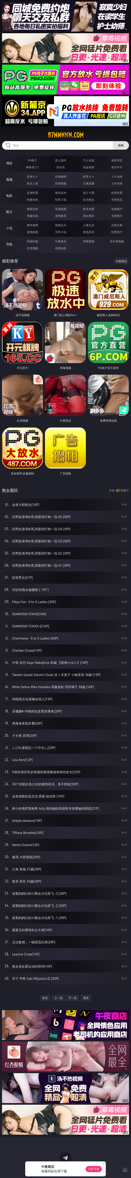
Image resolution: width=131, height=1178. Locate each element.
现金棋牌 (88, 167)
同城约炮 (32, 241)
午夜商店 (60, 241)
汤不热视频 (117, 241)
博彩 (9, 163)
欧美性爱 (117, 193)
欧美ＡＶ (88, 176)
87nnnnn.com (66, 135)
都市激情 (32, 225)
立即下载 (93, 1169)
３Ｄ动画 (117, 176)
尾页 (86, 998)
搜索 (121, 145)
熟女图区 (88, 216)
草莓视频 (88, 241)
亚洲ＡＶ (32, 176)
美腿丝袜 (32, 216)
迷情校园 (32, 232)
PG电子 (32, 160)
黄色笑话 (88, 232)
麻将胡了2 (32, 167)
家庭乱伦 (60, 225)
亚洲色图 (60, 209)
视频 (9, 179)
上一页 (58, 998)
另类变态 (117, 199)
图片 (9, 212)
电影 (9, 195)
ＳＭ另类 (117, 183)
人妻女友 (88, 225)
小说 (9, 228)
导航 (9, 244)
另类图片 (117, 216)
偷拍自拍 (60, 193)
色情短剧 (60, 248)
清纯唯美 (60, 216)
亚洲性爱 (32, 193)
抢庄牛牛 (117, 167)
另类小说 (60, 232)
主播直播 (88, 183)
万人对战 (88, 160)
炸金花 (60, 167)
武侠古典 (117, 225)
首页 (45, 998)
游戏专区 (117, 160)
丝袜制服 (60, 183)
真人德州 (60, 160)
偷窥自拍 (32, 209)
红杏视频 (32, 248)
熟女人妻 (32, 183)
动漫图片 (117, 209)
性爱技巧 (117, 232)
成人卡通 (88, 193)
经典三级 (60, 199)
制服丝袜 (32, 199)
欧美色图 (88, 209)
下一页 (72, 998)
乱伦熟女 (88, 199)
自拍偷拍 (60, 176)
